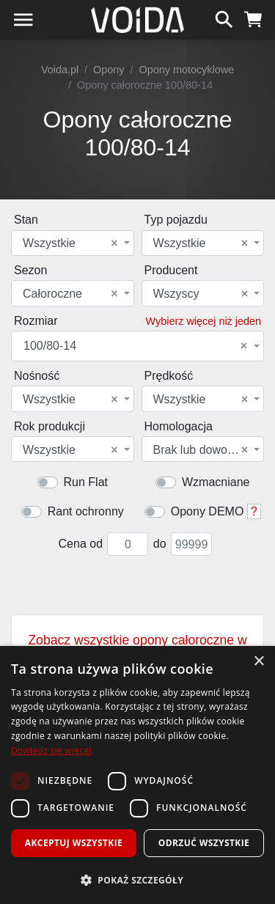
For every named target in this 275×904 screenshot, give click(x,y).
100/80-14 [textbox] (135, 346)
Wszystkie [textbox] (70, 243)
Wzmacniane (215, 482)
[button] (137, 879)
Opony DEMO (207, 511)
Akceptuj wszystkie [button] (73, 843)
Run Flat (86, 482)
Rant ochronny (86, 511)
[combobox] (72, 243)
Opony (108, 70)
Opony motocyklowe (187, 70)
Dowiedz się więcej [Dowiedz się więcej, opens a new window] (51, 750)
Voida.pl (59, 70)
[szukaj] (224, 17)
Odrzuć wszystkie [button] (203, 843)
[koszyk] (253, 17)
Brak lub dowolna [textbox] (201, 450)
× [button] (258, 661)
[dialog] (137, 775)
